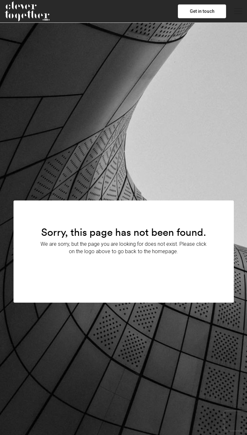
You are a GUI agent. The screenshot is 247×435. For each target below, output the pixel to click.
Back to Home (123, 270)
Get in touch (202, 11)
